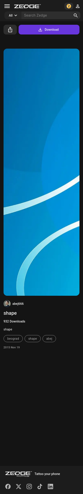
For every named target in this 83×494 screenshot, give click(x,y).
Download (48, 29)
